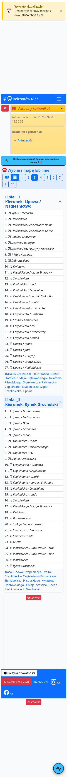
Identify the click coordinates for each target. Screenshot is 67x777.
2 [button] (28, 177)
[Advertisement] (33, 58)
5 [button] (47, 177)
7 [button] (60, 177)
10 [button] (12, 184)
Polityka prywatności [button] (19, 673)
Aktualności (25, 140)
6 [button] (53, 177)
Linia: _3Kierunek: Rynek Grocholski (31, 402)
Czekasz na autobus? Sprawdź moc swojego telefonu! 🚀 (32, 161)
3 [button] (34, 177)
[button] (56, 681)
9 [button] (5, 184)
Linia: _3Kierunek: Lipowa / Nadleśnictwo (23, 201)
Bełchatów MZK (21, 98)
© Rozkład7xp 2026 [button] (16, 682)
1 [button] (22, 177)
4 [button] (41, 177)
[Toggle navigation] (59, 99)
